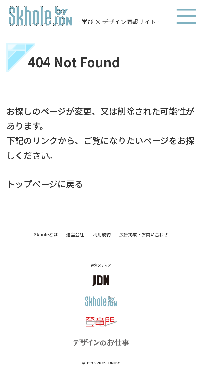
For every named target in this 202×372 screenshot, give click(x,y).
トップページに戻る (44, 183)
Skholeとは (46, 234)
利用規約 (102, 234)
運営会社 (75, 234)
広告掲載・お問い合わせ (143, 234)
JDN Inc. (114, 362)
